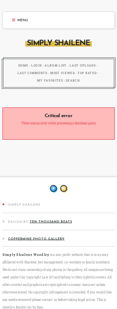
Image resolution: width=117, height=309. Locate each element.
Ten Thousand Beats (51, 222)
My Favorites (50, 80)
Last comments (32, 73)
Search (73, 80)
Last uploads (83, 65)
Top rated (87, 73)
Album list (56, 65)
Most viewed (62, 73)
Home (23, 65)
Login (36, 65)
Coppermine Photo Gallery (36, 239)
